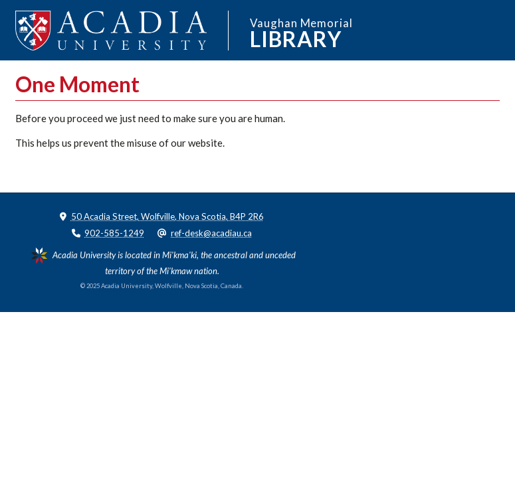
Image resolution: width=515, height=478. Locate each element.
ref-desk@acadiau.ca (211, 233)
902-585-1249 (114, 233)
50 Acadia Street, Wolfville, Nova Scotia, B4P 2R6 (167, 216)
